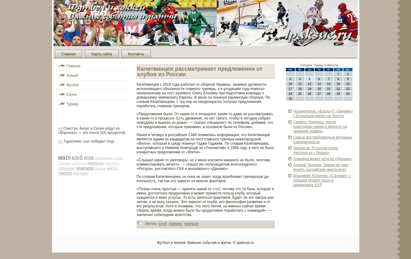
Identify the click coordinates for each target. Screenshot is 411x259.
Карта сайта (101, 54)
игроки (100, 168)
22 (338, 89)
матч (64, 157)
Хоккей (72, 75)
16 (347, 84)
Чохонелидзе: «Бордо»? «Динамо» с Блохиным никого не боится (323, 113)
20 (319, 89)
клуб (77, 157)
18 (300, 89)
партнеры (112, 163)
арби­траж (79, 163)
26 (309, 94)
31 (290, 98)
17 (290, 89)
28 (328, 94)
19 (309, 89)
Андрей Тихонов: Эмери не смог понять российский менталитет (321, 167)
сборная (64, 163)
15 (338, 84)
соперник (66, 168)
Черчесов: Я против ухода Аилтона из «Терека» (315, 150)
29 (338, 94)
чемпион (84, 168)
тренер (65, 173)
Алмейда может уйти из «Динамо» (323, 159)
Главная (69, 54)
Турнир (72, 104)
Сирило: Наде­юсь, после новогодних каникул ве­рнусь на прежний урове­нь (320, 126)
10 (290, 84)
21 (328, 89)
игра (89, 157)
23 (347, 89)
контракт (81, 173)
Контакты (136, 54)
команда (95, 163)
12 (309, 84)
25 (300, 94)
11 (300, 84)
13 (319, 84)
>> (60, 128)
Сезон (71, 94)
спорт (118, 158)
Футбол (72, 85)
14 (328, 84)
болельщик (104, 158)
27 (319, 94)
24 (290, 94)
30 (347, 94)
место (112, 168)
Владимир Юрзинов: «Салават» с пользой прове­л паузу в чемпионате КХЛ (322, 180)
